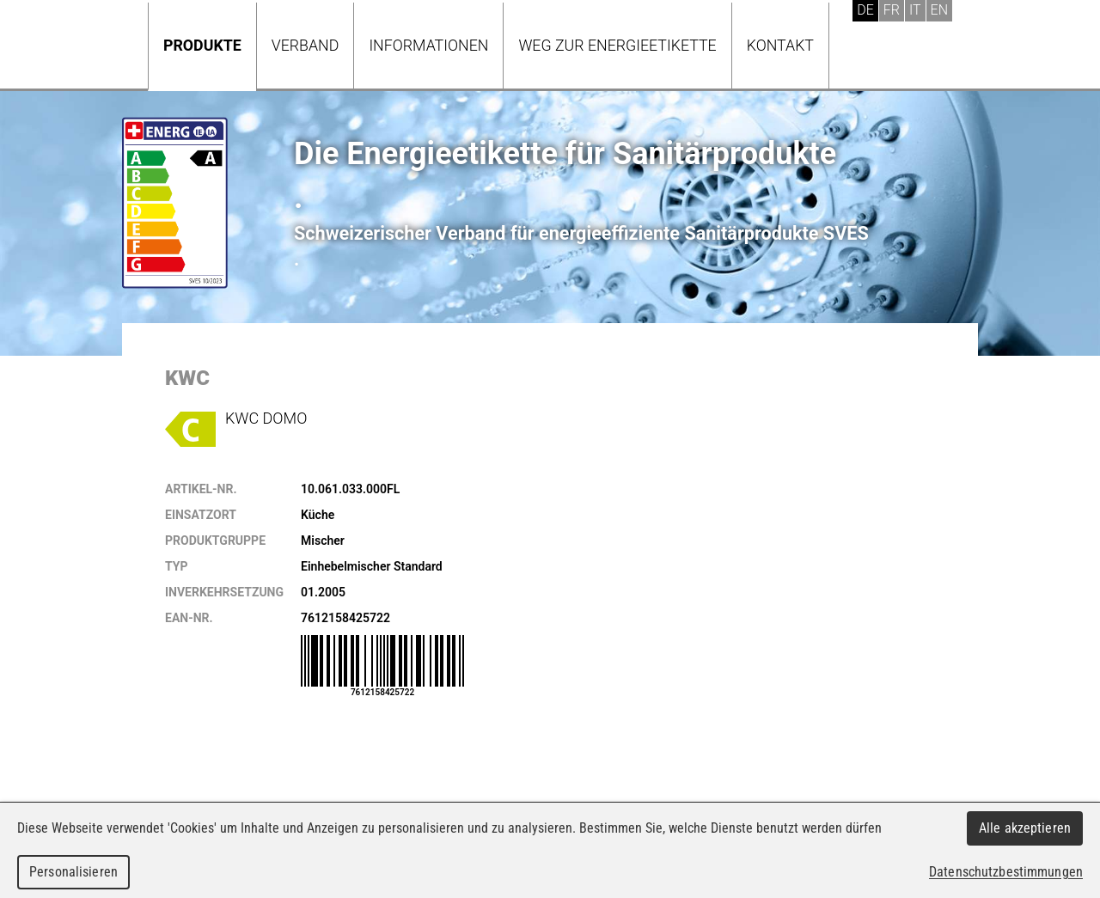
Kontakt (780, 45)
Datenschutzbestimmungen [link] (1006, 872)
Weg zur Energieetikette (617, 45)
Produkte (202, 45)
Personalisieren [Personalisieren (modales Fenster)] (73, 872)
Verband (305, 45)
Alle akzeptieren (1025, 828)
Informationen (428, 45)
